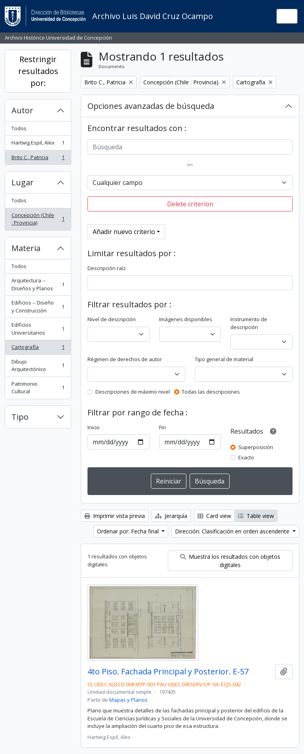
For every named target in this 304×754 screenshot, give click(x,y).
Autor (22, 110)
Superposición (255, 447)
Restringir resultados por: (38, 71)
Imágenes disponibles (185, 319)
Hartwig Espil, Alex (38, 144)
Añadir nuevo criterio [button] (124, 231)
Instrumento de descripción (248, 323)
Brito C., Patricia (38, 159)
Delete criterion (190, 204)
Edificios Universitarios (38, 328)
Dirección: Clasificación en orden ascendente (233, 531)
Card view (214, 516)
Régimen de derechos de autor (124, 359)
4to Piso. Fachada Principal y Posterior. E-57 (168, 671)
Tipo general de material (224, 359)
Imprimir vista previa (114, 516)
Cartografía (38, 348)
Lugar (22, 182)
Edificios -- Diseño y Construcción (38, 306)
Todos (19, 128)
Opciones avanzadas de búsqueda (150, 106)
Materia (25, 248)
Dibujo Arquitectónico (38, 365)
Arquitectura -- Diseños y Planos (38, 284)
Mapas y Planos (128, 699)
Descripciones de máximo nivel (132, 391)
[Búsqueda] (190, 146)
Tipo (19, 416)
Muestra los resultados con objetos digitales (230, 561)
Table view (256, 516)
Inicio (93, 427)
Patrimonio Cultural (38, 387)
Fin (162, 427)
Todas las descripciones (211, 391)
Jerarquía (171, 516)
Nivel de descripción (111, 319)
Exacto (246, 457)
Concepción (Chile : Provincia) (38, 219)
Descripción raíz (106, 268)
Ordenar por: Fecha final (128, 531)
